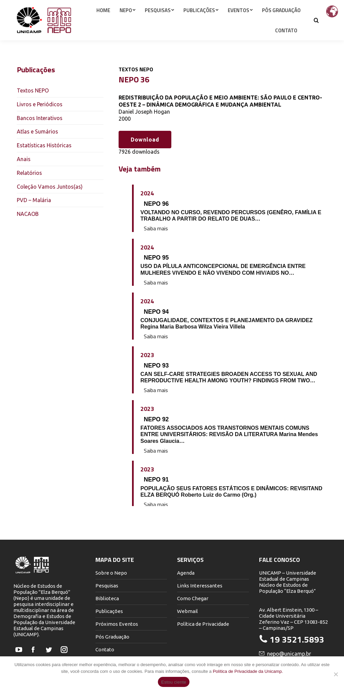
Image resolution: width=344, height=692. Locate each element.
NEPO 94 (156, 311)
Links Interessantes (199, 585)
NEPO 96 (156, 203)
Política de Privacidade (203, 624)
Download (145, 140)
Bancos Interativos (39, 118)
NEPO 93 (156, 365)
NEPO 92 (156, 419)
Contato (104, 649)
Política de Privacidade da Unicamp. (248, 671)
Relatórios (29, 173)
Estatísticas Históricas (44, 145)
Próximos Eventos (116, 624)
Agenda (186, 573)
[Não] (335, 674)
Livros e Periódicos (39, 104)
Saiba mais (156, 228)
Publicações (109, 611)
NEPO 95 (156, 257)
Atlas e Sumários (37, 131)
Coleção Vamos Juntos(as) (50, 187)
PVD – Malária (34, 200)
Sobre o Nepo (111, 573)
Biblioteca (107, 598)
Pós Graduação (112, 637)
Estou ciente (173, 682)
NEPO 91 (156, 479)
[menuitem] (103, 22)
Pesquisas (106, 585)
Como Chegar (192, 598)
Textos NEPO (33, 90)
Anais (24, 159)
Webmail (187, 611)
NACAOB (28, 214)
